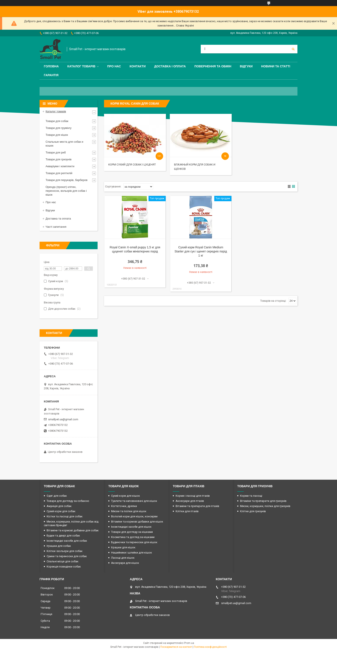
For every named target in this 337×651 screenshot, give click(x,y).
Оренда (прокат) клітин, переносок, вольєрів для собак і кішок (66, 190)
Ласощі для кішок (123, 557)
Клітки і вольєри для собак (65, 551)
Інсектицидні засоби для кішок (131, 526)
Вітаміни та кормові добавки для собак (73, 530)
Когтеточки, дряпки (124, 506)
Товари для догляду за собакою (68, 501)
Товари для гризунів (59, 159)
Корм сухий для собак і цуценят (132, 164)
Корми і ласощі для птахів (193, 495)
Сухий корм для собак (61, 511)
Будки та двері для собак (63, 535)
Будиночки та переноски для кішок (134, 542)
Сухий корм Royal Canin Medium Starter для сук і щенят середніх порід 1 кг (201, 251)
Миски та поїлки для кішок (128, 511)
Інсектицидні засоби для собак (67, 540)
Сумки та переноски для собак (67, 556)
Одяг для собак (57, 495)
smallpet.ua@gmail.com (63, 419)
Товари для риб (56, 152)
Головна (51, 66)
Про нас (114, 66)
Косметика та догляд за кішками (133, 537)
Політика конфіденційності (210, 646)
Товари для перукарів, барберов (66, 180)
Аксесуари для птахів (190, 501)
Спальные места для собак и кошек (64, 143)
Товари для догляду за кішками (132, 531)
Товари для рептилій (59, 173)
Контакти (138, 66)
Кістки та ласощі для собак (65, 516)
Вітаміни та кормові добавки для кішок (137, 521)
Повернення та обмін (212, 66)
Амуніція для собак (59, 506)
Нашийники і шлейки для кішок (131, 552)
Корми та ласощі (251, 495)
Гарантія (51, 75)
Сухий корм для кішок (125, 495)
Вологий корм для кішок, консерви (134, 516)
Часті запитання (56, 226)
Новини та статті (275, 66)
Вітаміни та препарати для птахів (197, 506)
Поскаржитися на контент (176, 646)
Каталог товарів (81, 66)
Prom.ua (189, 643)
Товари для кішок (57, 134)
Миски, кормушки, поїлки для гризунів (265, 506)
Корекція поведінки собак (64, 566)
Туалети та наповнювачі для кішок (134, 501)
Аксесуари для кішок (125, 562)
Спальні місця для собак (62, 561)
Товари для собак (57, 121)
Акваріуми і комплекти (60, 166)
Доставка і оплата (170, 66)
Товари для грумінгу (59, 128)
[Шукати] (293, 49)
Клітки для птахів (187, 511)
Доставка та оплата (58, 218)
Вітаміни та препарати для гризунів (263, 501)
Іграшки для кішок (123, 547)
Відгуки (246, 66)
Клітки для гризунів (253, 511)
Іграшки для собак (59, 545)
